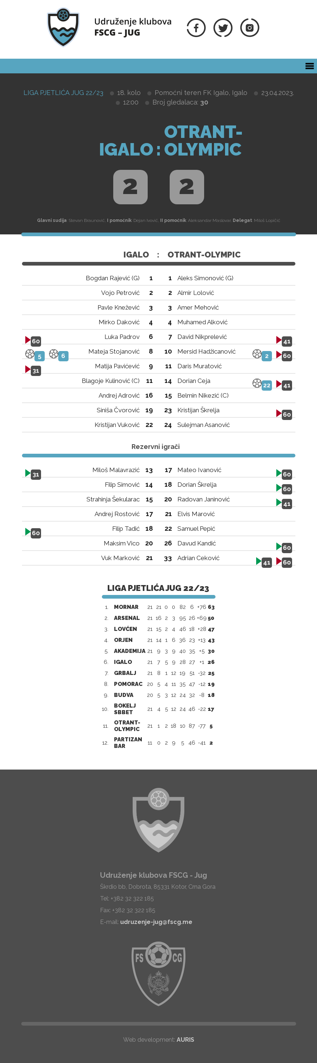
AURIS (185, 1039)
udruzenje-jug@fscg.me (156, 921)
